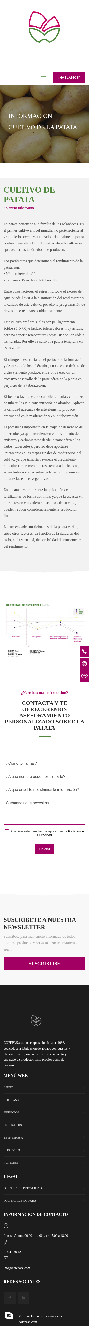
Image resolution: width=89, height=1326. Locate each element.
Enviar (44, 849)
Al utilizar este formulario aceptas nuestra (44, 833)
